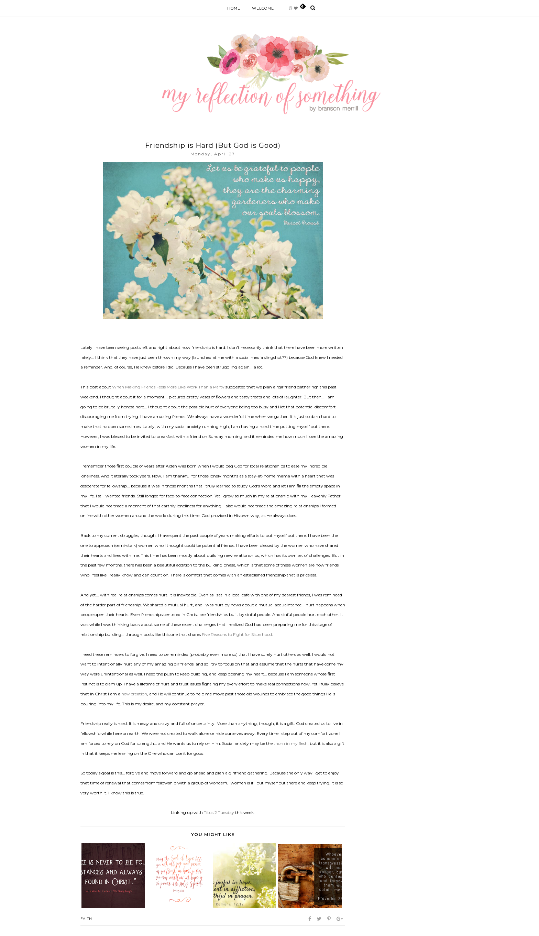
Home (233, 8)
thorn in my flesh (291, 743)
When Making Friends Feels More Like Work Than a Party (168, 386)
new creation (134, 693)
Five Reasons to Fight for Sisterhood (237, 634)
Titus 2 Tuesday (219, 812)
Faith (86, 918)
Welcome (263, 8)
